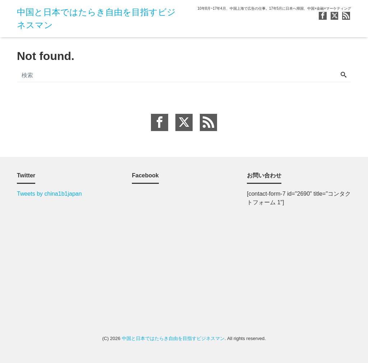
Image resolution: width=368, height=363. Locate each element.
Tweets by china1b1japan (49, 194)
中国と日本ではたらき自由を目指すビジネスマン (173, 338)
